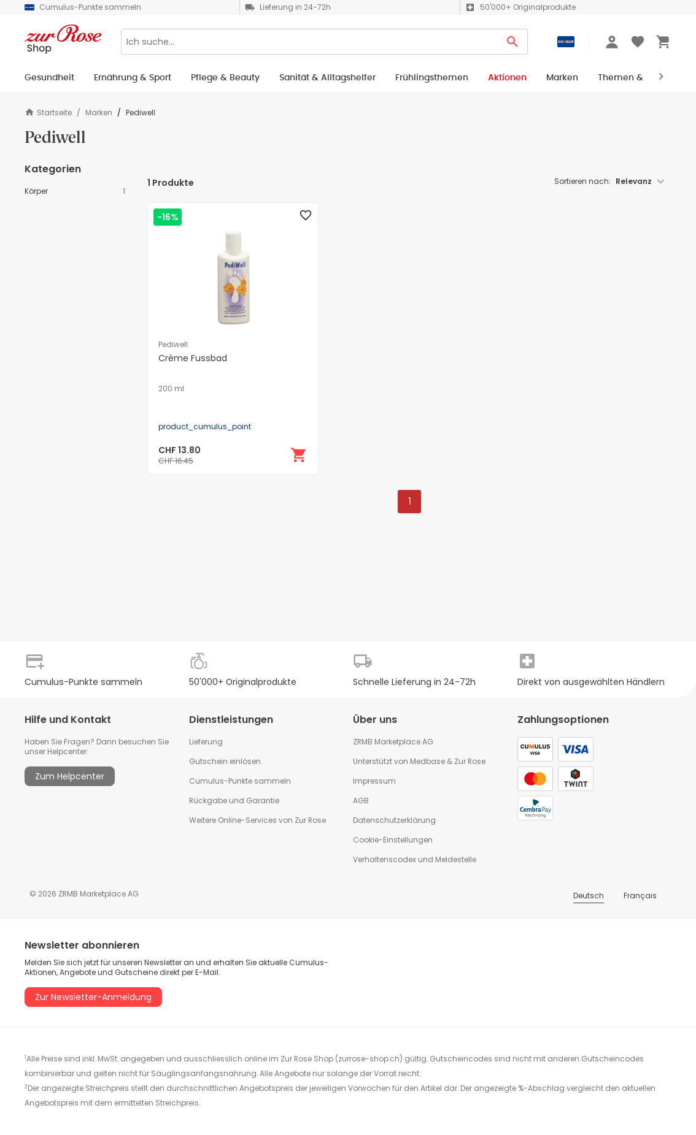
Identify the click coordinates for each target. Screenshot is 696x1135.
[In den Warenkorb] (298, 454)
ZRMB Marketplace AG (393, 741)
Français (640, 895)
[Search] (309, 42)
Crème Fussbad (192, 358)
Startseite (48, 112)
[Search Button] (513, 42)
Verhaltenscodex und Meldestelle (414, 859)
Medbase (427, 761)
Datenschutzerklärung (394, 820)
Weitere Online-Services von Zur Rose (257, 820)
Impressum (374, 781)
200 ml (171, 389)
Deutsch (588, 895)
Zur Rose (469, 761)
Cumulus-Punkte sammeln (240, 781)
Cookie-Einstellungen (393, 840)
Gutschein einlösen (225, 761)
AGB (361, 800)
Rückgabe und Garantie (234, 800)
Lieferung (206, 741)
